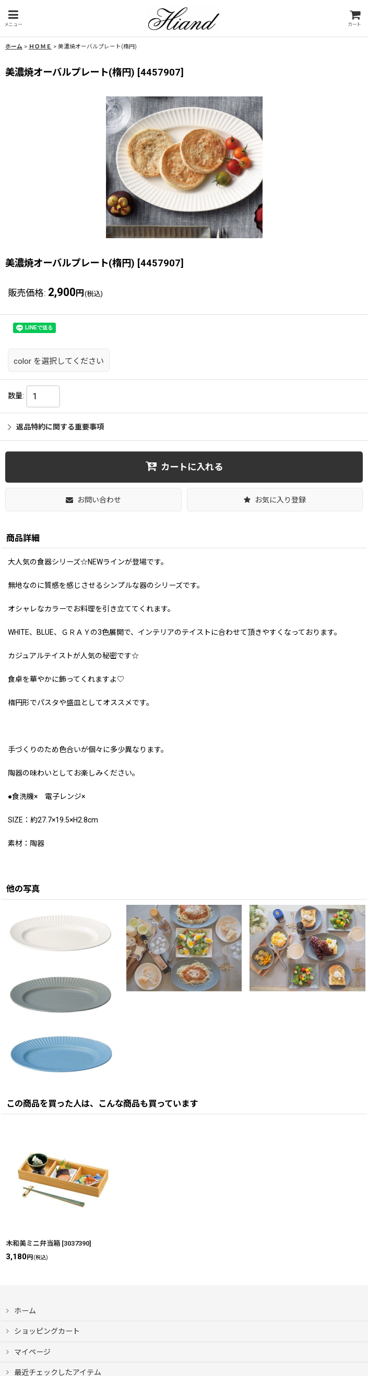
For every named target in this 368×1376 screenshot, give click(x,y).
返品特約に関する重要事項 (56, 427)
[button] (13, 18)
